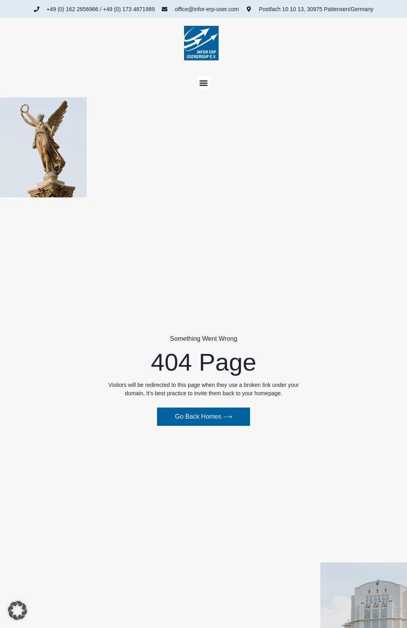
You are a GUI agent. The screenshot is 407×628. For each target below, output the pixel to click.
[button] (203, 82)
